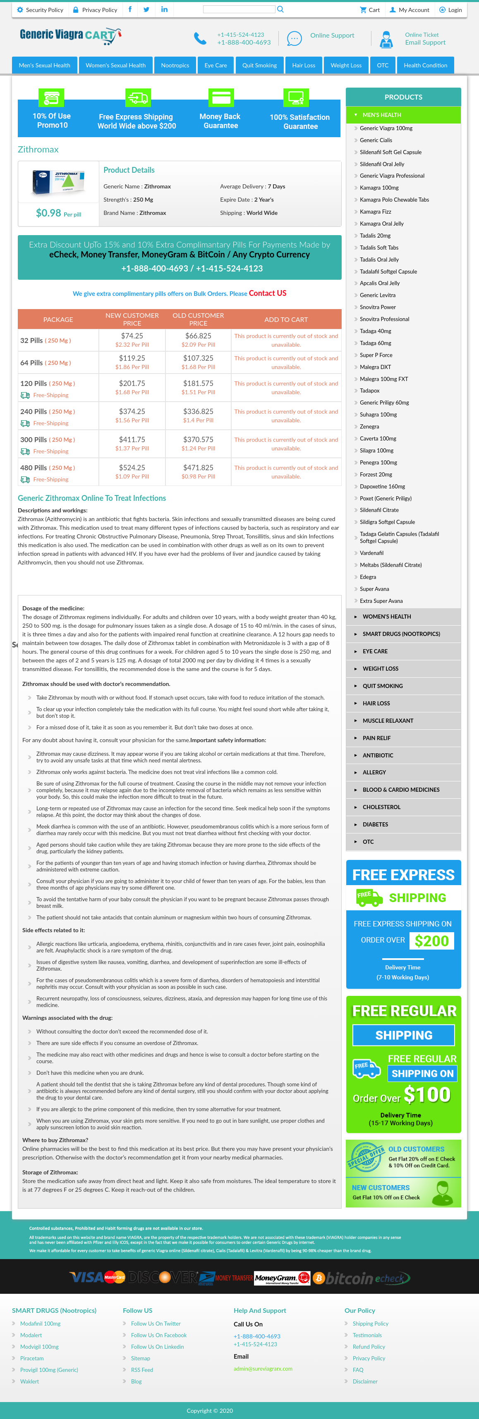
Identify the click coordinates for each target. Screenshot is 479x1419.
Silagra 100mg (376, 450)
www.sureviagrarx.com (263, 1410)
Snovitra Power (378, 307)
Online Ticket (422, 34)
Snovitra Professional (384, 319)
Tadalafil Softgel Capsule (388, 271)
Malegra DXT (375, 367)
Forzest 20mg (376, 474)
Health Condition (426, 65)
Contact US (268, 293)
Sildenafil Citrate (379, 510)
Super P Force (376, 355)
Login (455, 9)
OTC (382, 65)
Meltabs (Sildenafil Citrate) (391, 565)
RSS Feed (142, 1370)
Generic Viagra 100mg (386, 128)
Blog (136, 1381)
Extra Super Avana (381, 601)
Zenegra (369, 426)
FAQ (358, 1370)
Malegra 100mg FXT (384, 379)
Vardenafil (371, 553)
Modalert (31, 1335)
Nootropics (175, 65)
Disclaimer (365, 1381)
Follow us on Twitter (156, 1323)
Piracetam (32, 1358)
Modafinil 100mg (40, 1323)
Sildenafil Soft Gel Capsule (391, 152)
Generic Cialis (376, 140)
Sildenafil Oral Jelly (382, 164)
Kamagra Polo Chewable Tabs (394, 199)
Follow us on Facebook (159, 1335)
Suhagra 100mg (378, 414)
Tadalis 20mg (375, 235)
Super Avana (374, 589)
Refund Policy (369, 1346)
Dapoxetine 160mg (382, 486)
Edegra (368, 577)
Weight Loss (346, 65)
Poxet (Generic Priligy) (386, 498)
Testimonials (367, 1335)
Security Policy (44, 9)
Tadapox (369, 390)
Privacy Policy (99, 9)
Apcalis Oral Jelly (380, 283)
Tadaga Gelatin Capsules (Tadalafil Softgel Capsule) (399, 537)
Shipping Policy (370, 1323)
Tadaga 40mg (375, 331)
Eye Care (216, 65)
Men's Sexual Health (44, 65)
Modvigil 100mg (39, 1346)
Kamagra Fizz (375, 211)
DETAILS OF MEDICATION (58, 586)
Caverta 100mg (378, 438)
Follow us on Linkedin (157, 1346)
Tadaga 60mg (375, 343)
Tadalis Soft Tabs (379, 247)
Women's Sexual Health (116, 65)
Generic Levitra (377, 295)
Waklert (29, 1381)
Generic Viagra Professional (392, 175)
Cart (374, 9)
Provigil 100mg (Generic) (49, 1370)
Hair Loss (303, 65)
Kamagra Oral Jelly (382, 223)
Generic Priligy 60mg (384, 402)
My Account (414, 9)
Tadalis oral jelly (379, 259)
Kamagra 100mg (379, 187)
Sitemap (140, 1358)
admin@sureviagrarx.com (263, 1368)
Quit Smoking (259, 65)
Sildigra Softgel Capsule (387, 522)
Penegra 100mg (378, 462)
